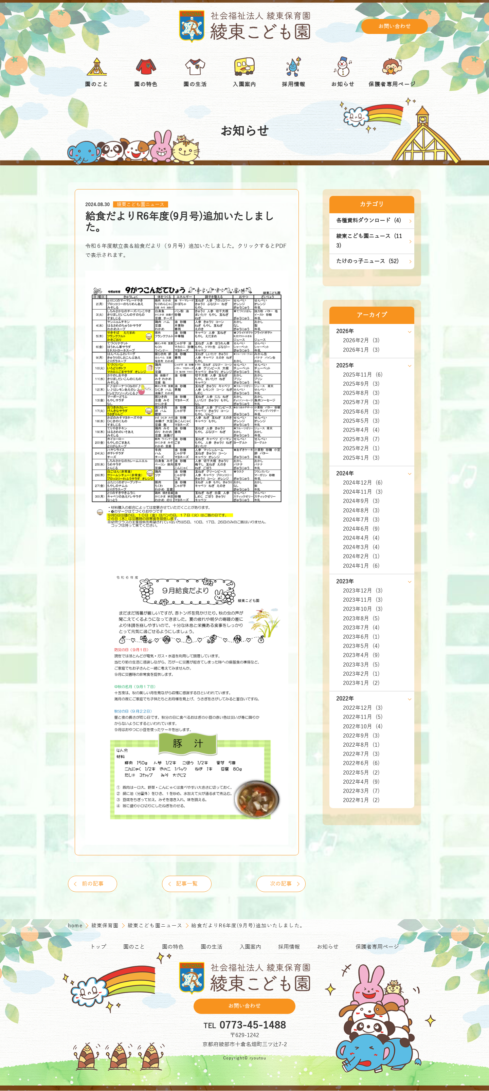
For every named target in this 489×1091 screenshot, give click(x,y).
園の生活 (211, 948)
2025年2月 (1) (361, 449)
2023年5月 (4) (361, 646)
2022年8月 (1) (361, 745)
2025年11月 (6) (363, 375)
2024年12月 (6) (363, 483)
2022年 (345, 699)
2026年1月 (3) (361, 350)
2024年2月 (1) (361, 556)
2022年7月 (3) (361, 754)
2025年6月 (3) (361, 412)
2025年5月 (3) (361, 421)
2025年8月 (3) (361, 393)
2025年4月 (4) (361, 430)
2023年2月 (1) (361, 674)
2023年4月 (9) (361, 655)
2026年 (345, 331)
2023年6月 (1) (361, 637)
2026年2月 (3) (361, 341)
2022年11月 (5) (363, 717)
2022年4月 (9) (361, 782)
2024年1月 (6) (361, 566)
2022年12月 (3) (363, 708)
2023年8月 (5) (361, 619)
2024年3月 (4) (361, 547)
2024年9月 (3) (361, 501)
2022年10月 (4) (363, 727)
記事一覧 (187, 884)
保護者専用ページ (377, 948)
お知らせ (328, 948)
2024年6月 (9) (361, 529)
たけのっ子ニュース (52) (367, 261)
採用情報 (289, 948)
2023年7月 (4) (361, 628)
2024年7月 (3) (361, 520)
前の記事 (93, 884)
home (76, 926)
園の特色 (173, 948)
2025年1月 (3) (361, 458)
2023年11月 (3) (363, 600)
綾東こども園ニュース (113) (369, 241)
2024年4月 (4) (361, 538)
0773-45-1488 (252, 1026)
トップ (98, 948)
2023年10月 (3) (363, 609)
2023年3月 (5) (361, 665)
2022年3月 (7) (361, 791)
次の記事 (280, 884)
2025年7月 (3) (361, 402)
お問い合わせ (394, 26)
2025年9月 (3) (361, 384)
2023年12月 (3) (363, 591)
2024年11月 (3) (363, 492)
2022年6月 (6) (361, 763)
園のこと (134, 948)
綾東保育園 (106, 926)
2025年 (345, 366)
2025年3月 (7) (361, 439)
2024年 (345, 474)
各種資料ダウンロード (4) (368, 221)
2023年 (345, 582)
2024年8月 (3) (361, 511)
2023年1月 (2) (361, 683)
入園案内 (250, 948)
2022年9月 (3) (361, 736)
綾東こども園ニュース (140, 204)
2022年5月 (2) (361, 773)
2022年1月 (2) (361, 800)
